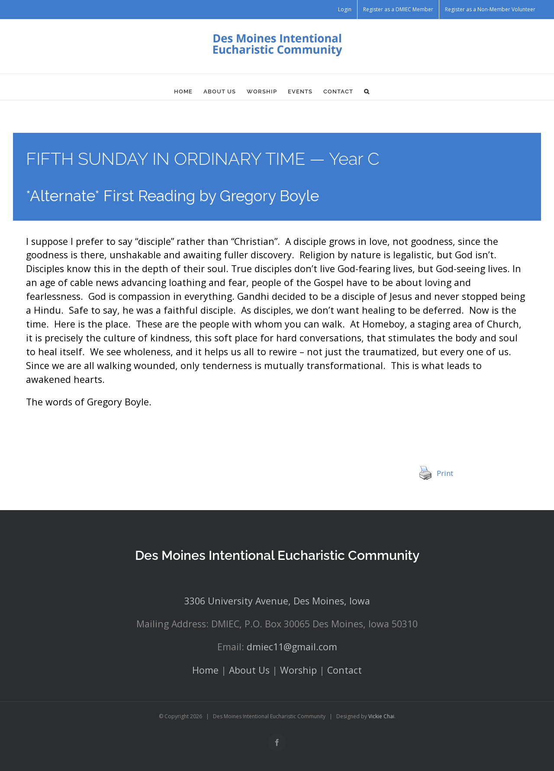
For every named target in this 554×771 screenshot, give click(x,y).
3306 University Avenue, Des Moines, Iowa (277, 600)
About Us (249, 670)
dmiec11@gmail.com (292, 646)
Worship (298, 670)
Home (205, 670)
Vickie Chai (381, 716)
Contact (344, 670)
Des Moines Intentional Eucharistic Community (277, 555)
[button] (367, 91)
